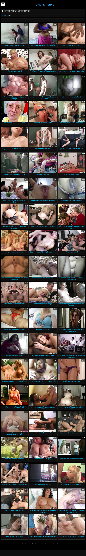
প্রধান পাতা (4, 15)
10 (49, 543)
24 (57, 543)
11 (53, 543)
